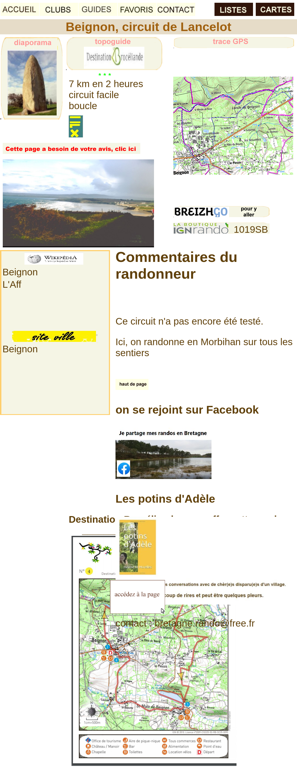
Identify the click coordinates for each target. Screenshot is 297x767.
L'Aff (11, 284)
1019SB (251, 229)
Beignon (20, 272)
